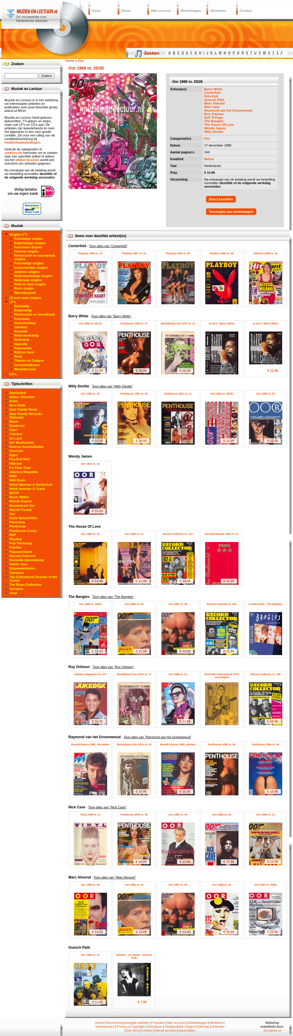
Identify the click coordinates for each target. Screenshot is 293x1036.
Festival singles (26, 251)
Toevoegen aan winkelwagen (231, 211)
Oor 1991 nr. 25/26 (265, 884)
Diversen (16, 451)
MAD (13, 476)
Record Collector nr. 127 (178, 534)
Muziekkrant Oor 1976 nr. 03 (134, 744)
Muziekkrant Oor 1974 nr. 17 (134, 674)
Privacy (122, 1026)
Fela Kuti (211, 96)
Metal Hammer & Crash (27, 488)
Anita (13, 401)
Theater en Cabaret (29, 360)
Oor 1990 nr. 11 (134, 534)
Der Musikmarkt (21, 442)
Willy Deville (213, 131)
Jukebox (21, 327)
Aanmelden (187, 1030)
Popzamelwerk (20, 552)
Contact (246, 10)
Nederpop (21, 339)
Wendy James (215, 128)
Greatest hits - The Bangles (265, 604)
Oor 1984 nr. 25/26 (221, 393)
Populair (158, 1022)
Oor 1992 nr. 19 (177, 814)
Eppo (13, 455)
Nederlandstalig (26, 335)
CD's (13, 374)
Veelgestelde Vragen (180, 1026)
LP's (12, 302)
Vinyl (13, 593)
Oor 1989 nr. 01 (177, 674)
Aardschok (17, 393)
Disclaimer (154, 1026)
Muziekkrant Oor (22, 505)
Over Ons (132, 1030)
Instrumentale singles (31, 267)
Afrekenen (218, 10)
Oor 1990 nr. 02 (221, 884)
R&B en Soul (24, 352)
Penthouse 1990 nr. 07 (134, 323)
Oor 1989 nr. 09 (90, 884)
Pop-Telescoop (21, 543)
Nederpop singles (27, 280)
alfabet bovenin (27, 160)
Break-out (17, 425)
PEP (12, 535)
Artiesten (218, 1026)
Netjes (209, 159)
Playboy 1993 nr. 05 (222, 253)
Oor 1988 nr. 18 (90, 534)
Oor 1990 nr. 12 (90, 954)
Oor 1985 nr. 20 (90, 393)
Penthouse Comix (23, 531)
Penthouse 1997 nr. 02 (134, 393)
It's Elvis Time (20, 467)
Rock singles (24, 288)
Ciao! (13, 430)
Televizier (16, 573)
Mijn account (161, 10)
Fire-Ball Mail (19, 459)
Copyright (137, 1026)
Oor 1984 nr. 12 (265, 814)
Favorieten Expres (28, 247)
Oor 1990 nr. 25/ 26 (90, 323)
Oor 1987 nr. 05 (177, 604)
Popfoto (15, 547)
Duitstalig (21, 306)
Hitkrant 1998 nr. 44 (266, 253)
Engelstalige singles (30, 243)
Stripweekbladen (22, 568)
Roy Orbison (214, 114)
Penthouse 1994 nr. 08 (265, 744)
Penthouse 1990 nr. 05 (221, 744)
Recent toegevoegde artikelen (128, 1022)
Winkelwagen (191, 10)
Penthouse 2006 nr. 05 (134, 814)
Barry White (213, 89)
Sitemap (203, 1026)
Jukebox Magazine (23, 472)
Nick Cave (212, 107)
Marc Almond (214, 103)
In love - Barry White (221, 323)
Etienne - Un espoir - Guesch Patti (134, 956)
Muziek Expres (20, 501)
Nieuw (126, 10)
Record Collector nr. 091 (221, 604)
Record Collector (22, 556)
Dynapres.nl (272, 1030)
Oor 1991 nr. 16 (90, 463)
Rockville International (26, 560)
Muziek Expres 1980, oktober (178, 744)
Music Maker (19, 497)
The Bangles (213, 121)
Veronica (16, 589)
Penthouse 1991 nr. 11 (177, 393)
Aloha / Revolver (22, 397)
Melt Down (17, 480)
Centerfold (212, 92)
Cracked (15, 434)
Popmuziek (22, 348)
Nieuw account (165, 1030)
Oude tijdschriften (23, 518)
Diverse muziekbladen (26, 446)
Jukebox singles (27, 272)
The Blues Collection (25, 584)
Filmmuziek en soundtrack (34, 314)
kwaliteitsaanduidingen (22, 142)
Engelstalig (23, 310)
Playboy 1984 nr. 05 (178, 253)
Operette (21, 344)
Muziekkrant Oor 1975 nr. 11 (178, 323)
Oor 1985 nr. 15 (221, 814)
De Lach (15, 438)
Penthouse (17, 526)
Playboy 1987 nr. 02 (134, 253)
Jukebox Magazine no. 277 (90, 674)
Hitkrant (15, 463)
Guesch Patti (214, 100)
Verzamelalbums (27, 365)
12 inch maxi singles (25, 298)
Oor (207, 138)
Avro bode (17, 405)
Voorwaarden (105, 1026)
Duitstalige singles (28, 238)
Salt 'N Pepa (213, 117)
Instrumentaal (25, 323)
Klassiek (21, 331)
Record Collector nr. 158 (265, 674)
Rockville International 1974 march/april (222, 676)
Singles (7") (18, 234)
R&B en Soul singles (30, 284)
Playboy (15, 539)
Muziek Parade (20, 509)
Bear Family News (23, 409)
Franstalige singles (29, 263)
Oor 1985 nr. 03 (134, 604)
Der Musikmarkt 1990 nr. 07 (221, 534)
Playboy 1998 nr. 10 (90, 253)
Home (96, 10)
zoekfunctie (13, 153)
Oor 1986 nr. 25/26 (90, 604)
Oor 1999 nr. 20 (265, 393)
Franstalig (22, 319)
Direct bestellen (221, 199)
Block (13, 421)
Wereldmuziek (25, 293)
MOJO (14, 493)
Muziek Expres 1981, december (90, 744)
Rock (18, 356)
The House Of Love (219, 124)
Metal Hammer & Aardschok (31, 484)
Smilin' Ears (18, 564)
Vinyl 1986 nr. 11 (90, 814)
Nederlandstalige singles (33, 276)
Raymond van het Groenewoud (228, 110)
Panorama (17, 522)
